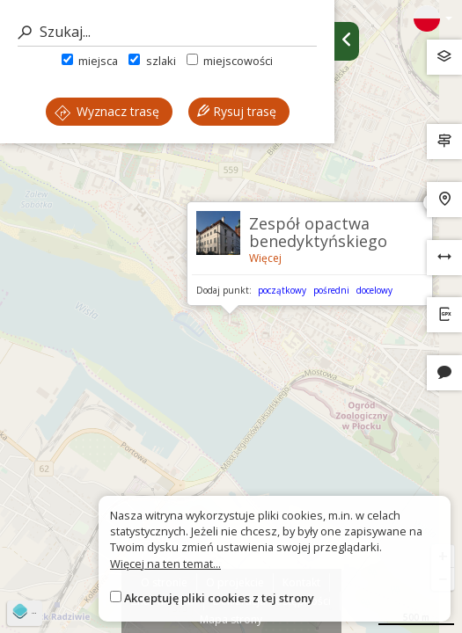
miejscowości (230, 61)
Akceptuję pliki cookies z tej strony (219, 598)
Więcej (265, 258)
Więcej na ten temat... (165, 563)
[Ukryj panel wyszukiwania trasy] (346, 41)
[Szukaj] (167, 32)
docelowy (374, 290)
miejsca (90, 61)
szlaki (151, 61)
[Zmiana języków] (433, 18)
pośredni (331, 290)
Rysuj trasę (236, 111)
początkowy (282, 290)
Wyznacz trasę (107, 111)
